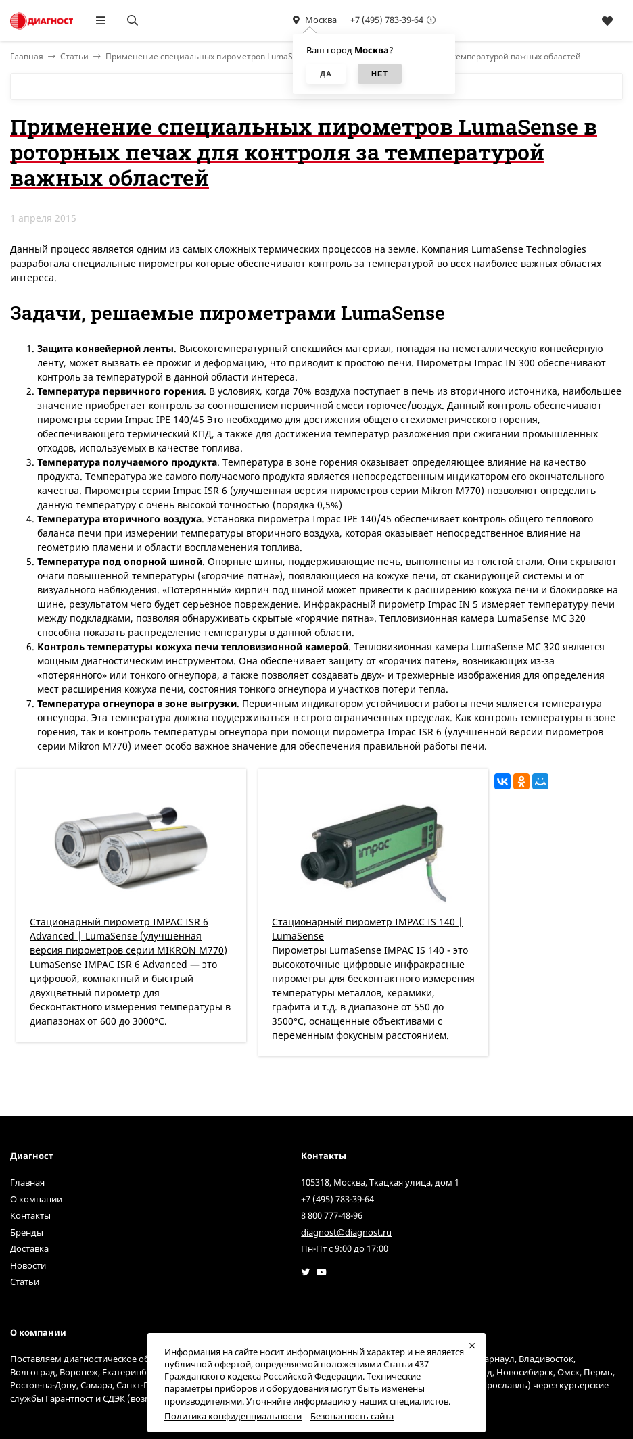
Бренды (26, 1232)
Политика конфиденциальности (233, 1416)
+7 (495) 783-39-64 (386, 20)
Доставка (29, 1248)
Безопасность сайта (352, 1416)
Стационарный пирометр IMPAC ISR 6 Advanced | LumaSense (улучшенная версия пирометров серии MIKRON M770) (128, 935)
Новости (28, 1265)
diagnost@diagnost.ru (346, 1232)
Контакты (30, 1215)
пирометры (166, 263)
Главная (27, 1182)
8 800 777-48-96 (331, 1215)
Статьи (74, 56)
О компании (36, 1199)
